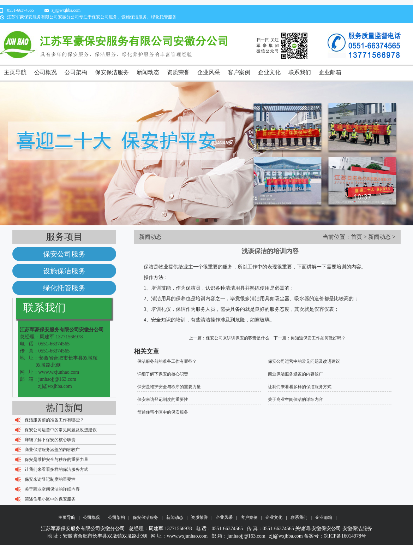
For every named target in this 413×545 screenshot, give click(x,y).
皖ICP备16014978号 (345, 536)
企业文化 (269, 72)
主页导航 (15, 72)
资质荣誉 (178, 72)
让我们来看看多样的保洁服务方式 (56, 469)
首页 (356, 237)
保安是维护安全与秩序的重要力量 (56, 459)
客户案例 (239, 72)
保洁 (191, 288)
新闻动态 (148, 72)
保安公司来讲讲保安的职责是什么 (237, 338)
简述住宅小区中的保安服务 (50, 499)
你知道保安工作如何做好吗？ (318, 338)
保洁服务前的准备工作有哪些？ (54, 419)
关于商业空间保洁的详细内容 (52, 489)
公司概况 (45, 72)
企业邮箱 (330, 72)
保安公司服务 (64, 254)
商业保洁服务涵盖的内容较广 (52, 449)
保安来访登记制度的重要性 (50, 479)
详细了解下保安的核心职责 (50, 439)
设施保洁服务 (64, 271)
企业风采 (208, 72)
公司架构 (76, 72)
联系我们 (299, 72)
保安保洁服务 (112, 72)
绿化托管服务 (64, 288)
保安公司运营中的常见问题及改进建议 (61, 429)
